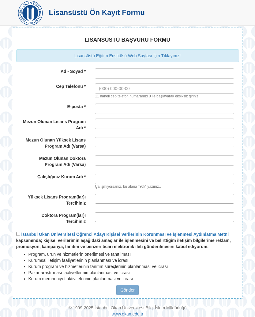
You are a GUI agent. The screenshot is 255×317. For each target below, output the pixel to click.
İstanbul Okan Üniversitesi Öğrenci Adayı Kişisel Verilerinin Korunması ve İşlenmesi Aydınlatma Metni (125, 234)
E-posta (76, 106)
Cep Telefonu (71, 86)
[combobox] (164, 199)
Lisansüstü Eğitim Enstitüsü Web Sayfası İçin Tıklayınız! (127, 55)
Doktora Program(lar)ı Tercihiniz (63, 218)
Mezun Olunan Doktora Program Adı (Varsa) (62, 161)
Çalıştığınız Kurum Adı (61, 176)
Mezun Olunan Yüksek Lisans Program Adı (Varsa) (56, 143)
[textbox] (98, 199)
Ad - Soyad (73, 71)
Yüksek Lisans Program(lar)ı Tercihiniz (57, 200)
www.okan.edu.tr (128, 313)
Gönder (127, 290)
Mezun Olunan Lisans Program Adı (54, 124)
